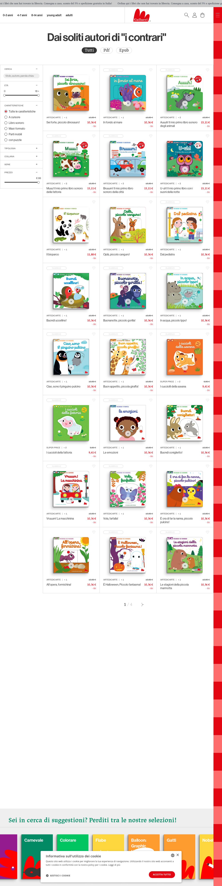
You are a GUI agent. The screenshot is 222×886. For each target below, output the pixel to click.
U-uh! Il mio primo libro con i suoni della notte (176, 190)
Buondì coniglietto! (171, 452)
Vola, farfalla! (110, 518)
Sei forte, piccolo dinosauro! (63, 122)
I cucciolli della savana (173, 386)
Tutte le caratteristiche (22, 111)
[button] (58, 875)
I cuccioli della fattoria (59, 452)
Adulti (69, 15)
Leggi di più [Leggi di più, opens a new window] (114, 864)
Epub (124, 50)
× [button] (177, 855)
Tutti (89, 50)
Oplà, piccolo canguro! (116, 254)
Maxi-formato (17, 128)
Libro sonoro (16, 123)
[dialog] (111, 866)
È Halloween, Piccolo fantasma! (122, 584)
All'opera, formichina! (58, 584)
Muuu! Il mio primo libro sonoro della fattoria (64, 190)
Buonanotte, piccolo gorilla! (119, 320)
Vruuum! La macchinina (60, 518)
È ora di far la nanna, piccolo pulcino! (176, 520)
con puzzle (15, 140)
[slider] (4, 95)
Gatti (189, 840)
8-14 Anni (37, 15)
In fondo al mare (112, 122)
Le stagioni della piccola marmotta (174, 586)
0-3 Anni (8, 15)
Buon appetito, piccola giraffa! (121, 386)
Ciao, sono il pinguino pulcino (63, 386)
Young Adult (54, 15)
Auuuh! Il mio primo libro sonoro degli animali (178, 124)
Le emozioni (110, 452)
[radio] (89, 50)
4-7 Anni (22, 15)
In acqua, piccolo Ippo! (173, 320)
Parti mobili (15, 134)
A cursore (14, 117)
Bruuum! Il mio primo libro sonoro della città (118, 190)
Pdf (106, 50)
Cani (11, 840)
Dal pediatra (167, 254)
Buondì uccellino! (56, 320)
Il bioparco (52, 254)
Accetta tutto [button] (162, 874)
